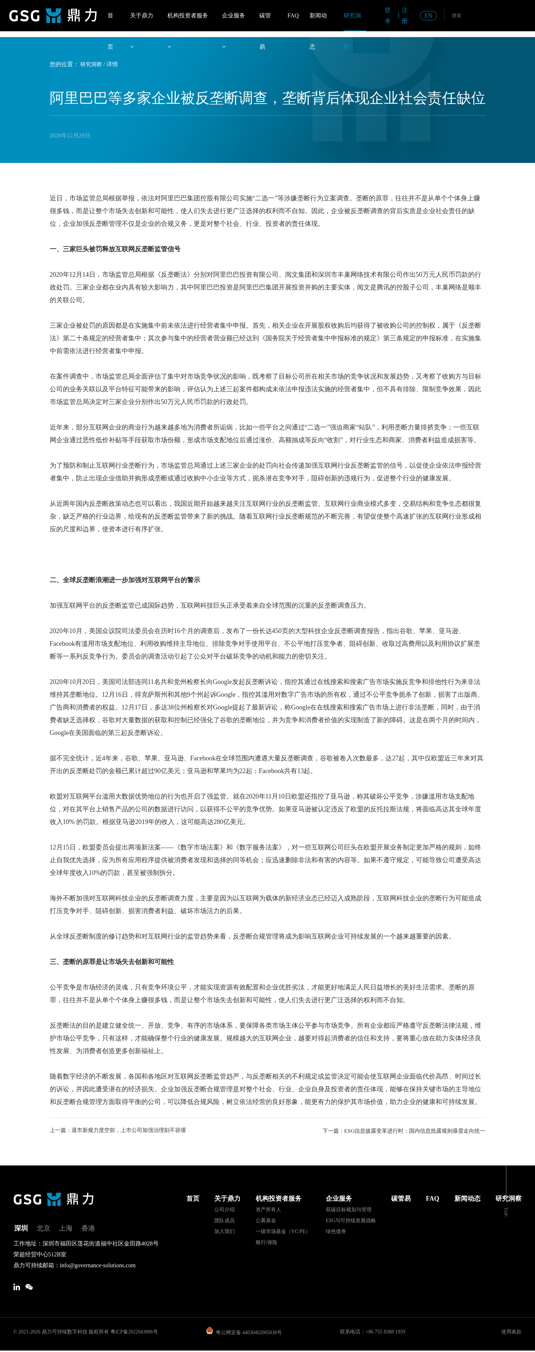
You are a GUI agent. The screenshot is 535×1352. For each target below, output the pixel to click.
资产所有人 (268, 1209)
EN (428, 15)
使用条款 (511, 1333)
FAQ (293, 15)
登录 (387, 15)
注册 (405, 15)
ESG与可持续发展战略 (351, 1220)
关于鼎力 (141, 21)
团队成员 (224, 1220)
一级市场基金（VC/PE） (283, 1231)
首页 (110, 21)
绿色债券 (336, 1231)
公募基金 (266, 1220)
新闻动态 (318, 21)
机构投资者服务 (187, 21)
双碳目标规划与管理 (349, 1209)
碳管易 (265, 21)
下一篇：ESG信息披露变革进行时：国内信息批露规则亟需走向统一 (398, 1130)
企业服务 (233, 21)
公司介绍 (224, 1209)
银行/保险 (266, 1242)
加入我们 (224, 1231)
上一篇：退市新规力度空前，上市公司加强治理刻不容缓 (122, 1130)
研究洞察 (352, 21)
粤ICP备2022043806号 (134, 1333)
